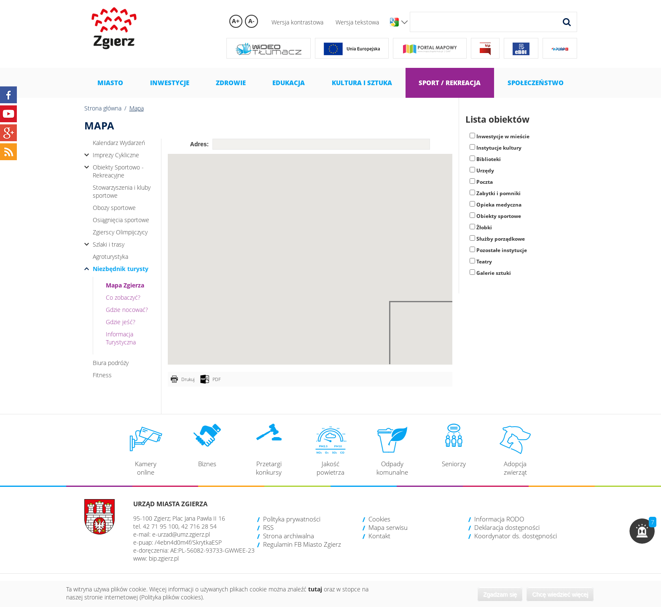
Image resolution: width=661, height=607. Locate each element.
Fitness (102, 375)
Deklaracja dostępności (507, 527)
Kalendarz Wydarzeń (119, 143)
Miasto (110, 82)
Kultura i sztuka (362, 82)
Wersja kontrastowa (297, 22)
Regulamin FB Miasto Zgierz (302, 544)
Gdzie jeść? (120, 322)
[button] (642, 531)
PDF (216, 379)
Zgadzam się (500, 594)
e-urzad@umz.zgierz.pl (181, 534)
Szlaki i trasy (108, 244)
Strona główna (102, 108)
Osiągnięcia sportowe (121, 220)
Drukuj (187, 379)
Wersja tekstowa (357, 22)
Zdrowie (231, 82)
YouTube (8, 113)
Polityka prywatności (291, 519)
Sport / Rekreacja (450, 82)
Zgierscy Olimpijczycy (120, 232)
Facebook (8, 94)
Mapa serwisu (388, 527)
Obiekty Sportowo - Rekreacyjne (118, 171)
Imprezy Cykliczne (116, 155)
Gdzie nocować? (127, 310)
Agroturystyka (110, 256)
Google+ (8, 132)
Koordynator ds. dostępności (515, 536)
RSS (268, 527)
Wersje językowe (404, 22)
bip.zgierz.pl (164, 558)
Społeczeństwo (536, 82)
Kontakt (379, 536)
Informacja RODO (499, 519)
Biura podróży (111, 363)
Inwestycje (169, 82)
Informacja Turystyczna (121, 338)
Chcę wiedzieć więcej (560, 594)
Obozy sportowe (114, 208)
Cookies (379, 519)
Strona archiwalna (288, 536)
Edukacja (288, 82)
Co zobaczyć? (123, 297)
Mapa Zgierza (125, 285)
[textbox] (321, 144)
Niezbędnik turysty (120, 269)
